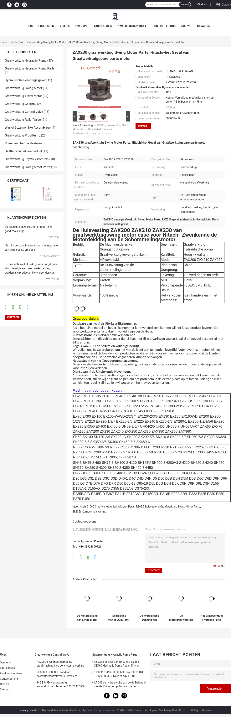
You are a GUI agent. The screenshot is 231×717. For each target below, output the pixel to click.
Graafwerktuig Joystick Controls (27, 159)
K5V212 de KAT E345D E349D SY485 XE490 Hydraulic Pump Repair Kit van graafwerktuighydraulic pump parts (117, 664)
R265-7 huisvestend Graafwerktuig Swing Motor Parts (168, 506)
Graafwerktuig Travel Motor (23, 96)
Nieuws (186, 26)
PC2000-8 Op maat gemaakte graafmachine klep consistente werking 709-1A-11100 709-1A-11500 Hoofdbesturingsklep (60, 664)
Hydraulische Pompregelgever (25, 80)
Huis (30, 26)
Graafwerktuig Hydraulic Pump (26, 60)
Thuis (3, 42)
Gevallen (203, 26)
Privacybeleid (28, 710)
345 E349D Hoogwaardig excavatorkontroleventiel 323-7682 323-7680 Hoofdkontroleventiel (61, 685)
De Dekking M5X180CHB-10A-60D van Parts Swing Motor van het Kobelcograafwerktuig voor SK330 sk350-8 (119, 618)
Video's (65, 26)
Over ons (81, 26)
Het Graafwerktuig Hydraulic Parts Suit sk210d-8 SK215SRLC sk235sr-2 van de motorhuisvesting (212, 618)
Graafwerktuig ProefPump (22, 135)
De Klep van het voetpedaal (23, 151)
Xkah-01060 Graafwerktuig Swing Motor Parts (107, 506)
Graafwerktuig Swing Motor (23, 88)
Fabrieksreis (103, 26)
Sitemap (5, 689)
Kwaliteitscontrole (132, 26)
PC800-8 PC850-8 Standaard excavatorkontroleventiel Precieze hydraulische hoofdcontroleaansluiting (60, 675)
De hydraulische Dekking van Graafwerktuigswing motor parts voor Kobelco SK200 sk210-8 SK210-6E (149, 618)
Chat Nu (202, 4)
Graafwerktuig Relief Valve (23, 119)
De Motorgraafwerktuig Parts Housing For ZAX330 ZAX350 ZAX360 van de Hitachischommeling (181, 618)
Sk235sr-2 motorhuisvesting (89, 511)
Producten (46, 26)
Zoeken (185, 4)
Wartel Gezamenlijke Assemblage (28, 127)
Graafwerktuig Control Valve (24, 112)
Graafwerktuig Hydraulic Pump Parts (30, 68)
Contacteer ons (164, 26)
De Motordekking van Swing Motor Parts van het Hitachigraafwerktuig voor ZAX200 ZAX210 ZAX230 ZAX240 (87, 618)
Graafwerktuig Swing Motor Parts (45, 42)
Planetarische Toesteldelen (23, 143)
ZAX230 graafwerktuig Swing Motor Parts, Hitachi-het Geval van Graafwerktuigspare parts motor (101, 129)
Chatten (142, 125)
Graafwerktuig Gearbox (20, 104)
